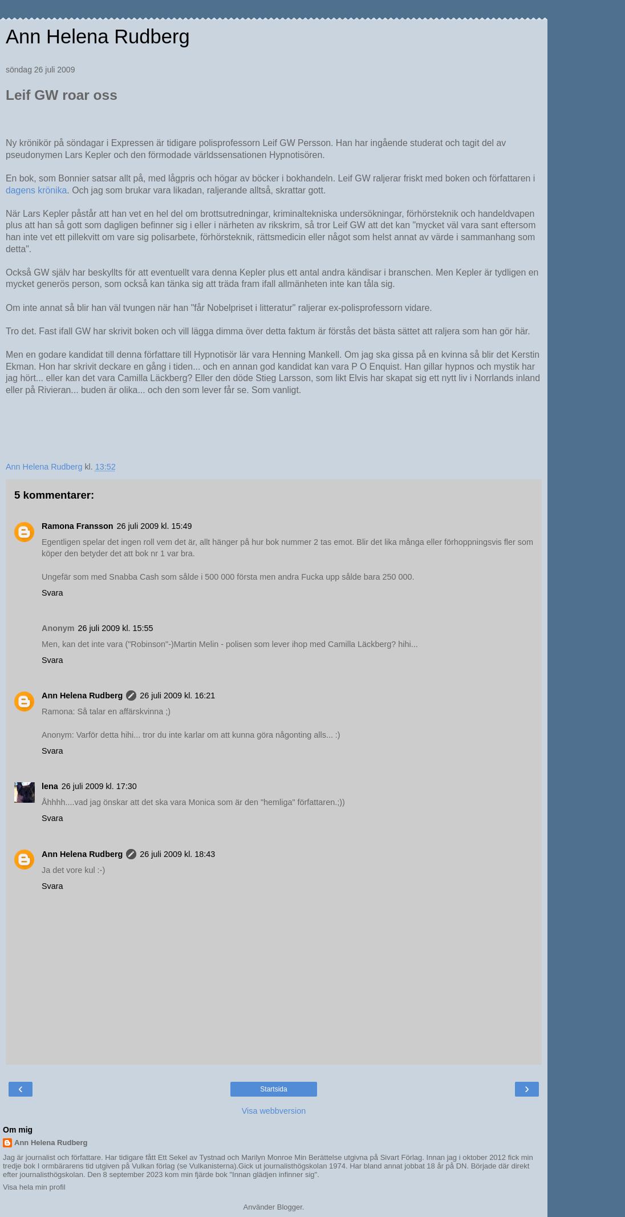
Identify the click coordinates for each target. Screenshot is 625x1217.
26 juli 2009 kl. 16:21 (177, 695)
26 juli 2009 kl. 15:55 (115, 628)
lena (50, 786)
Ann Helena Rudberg (98, 36)
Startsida (273, 1089)
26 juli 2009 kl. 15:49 (154, 526)
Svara (52, 592)
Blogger (289, 1207)
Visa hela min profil (34, 1187)
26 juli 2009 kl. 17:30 (99, 786)
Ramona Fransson (77, 526)
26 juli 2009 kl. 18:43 (177, 854)
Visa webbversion (274, 1110)
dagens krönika (36, 190)
